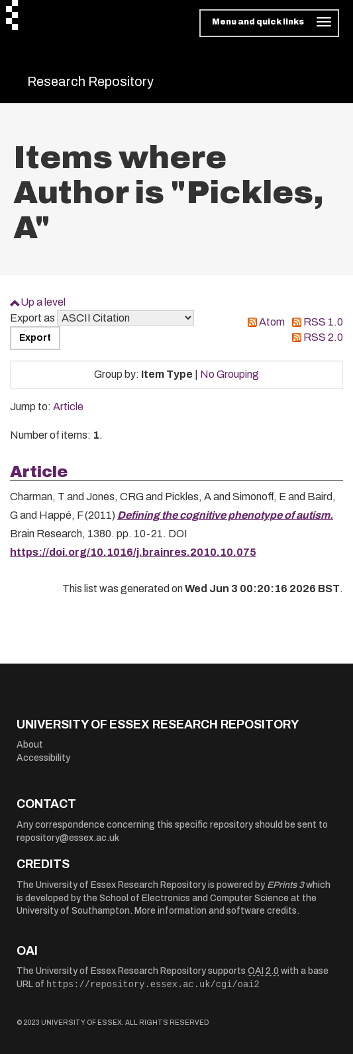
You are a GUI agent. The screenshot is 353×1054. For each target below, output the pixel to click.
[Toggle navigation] (269, 23)
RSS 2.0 (323, 337)
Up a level (43, 302)
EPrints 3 (285, 885)
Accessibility (43, 758)
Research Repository (90, 81)
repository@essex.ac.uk (68, 838)
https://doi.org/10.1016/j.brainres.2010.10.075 (133, 552)
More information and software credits (215, 911)
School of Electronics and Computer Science (194, 898)
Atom (272, 322)
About (30, 745)
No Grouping (229, 374)
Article (68, 406)
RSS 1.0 (323, 322)
